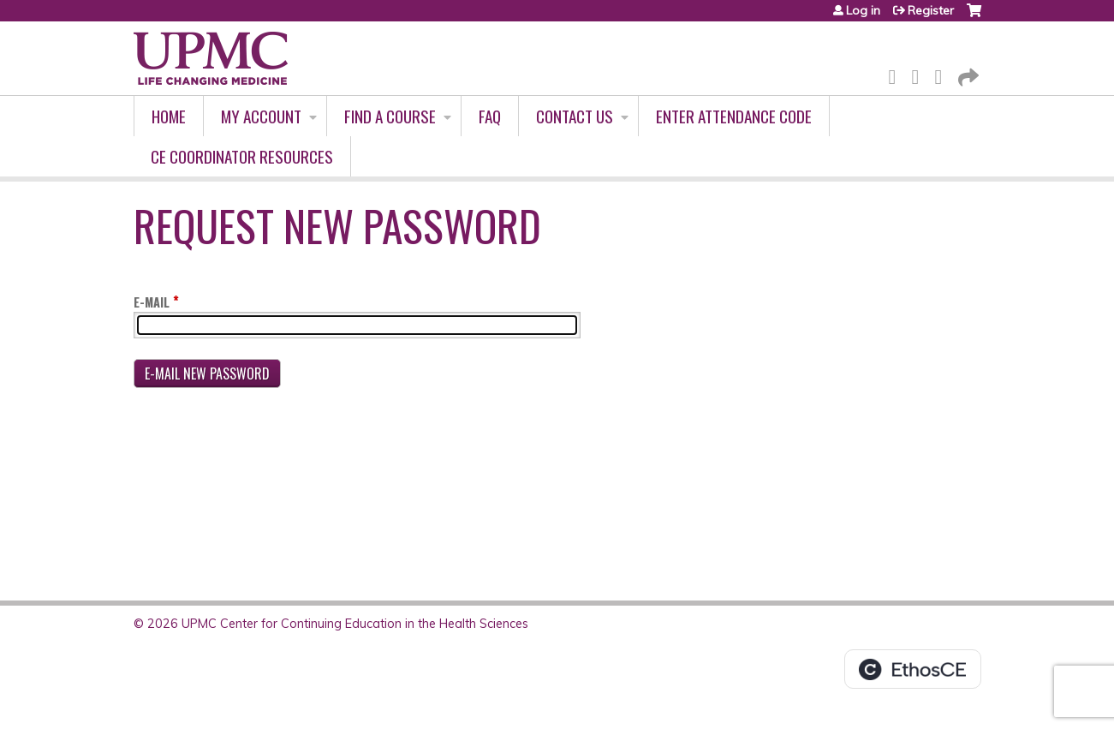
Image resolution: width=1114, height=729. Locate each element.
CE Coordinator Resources (242, 156)
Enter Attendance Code (734, 116)
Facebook (897, 74)
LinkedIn (943, 74)
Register (931, 10)
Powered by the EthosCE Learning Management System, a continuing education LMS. (912, 669)
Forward (966, 74)
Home (169, 116)
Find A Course (390, 116)
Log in (863, 10)
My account (261, 116)
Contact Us (574, 116)
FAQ (490, 116)
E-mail (152, 302)
